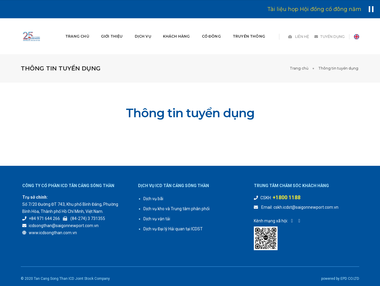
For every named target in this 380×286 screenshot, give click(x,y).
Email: (266, 192)
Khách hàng (176, 29)
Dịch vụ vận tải (156, 204)
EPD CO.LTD (350, 264)
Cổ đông (211, 29)
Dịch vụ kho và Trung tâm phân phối (176, 194)
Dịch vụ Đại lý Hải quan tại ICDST (173, 214)
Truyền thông (249, 29)
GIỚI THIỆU (112, 29)
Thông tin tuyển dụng (338, 54)
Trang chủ (77, 29)
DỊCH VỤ (142, 29)
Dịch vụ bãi (153, 184)
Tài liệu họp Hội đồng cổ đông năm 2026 (321, 9)
